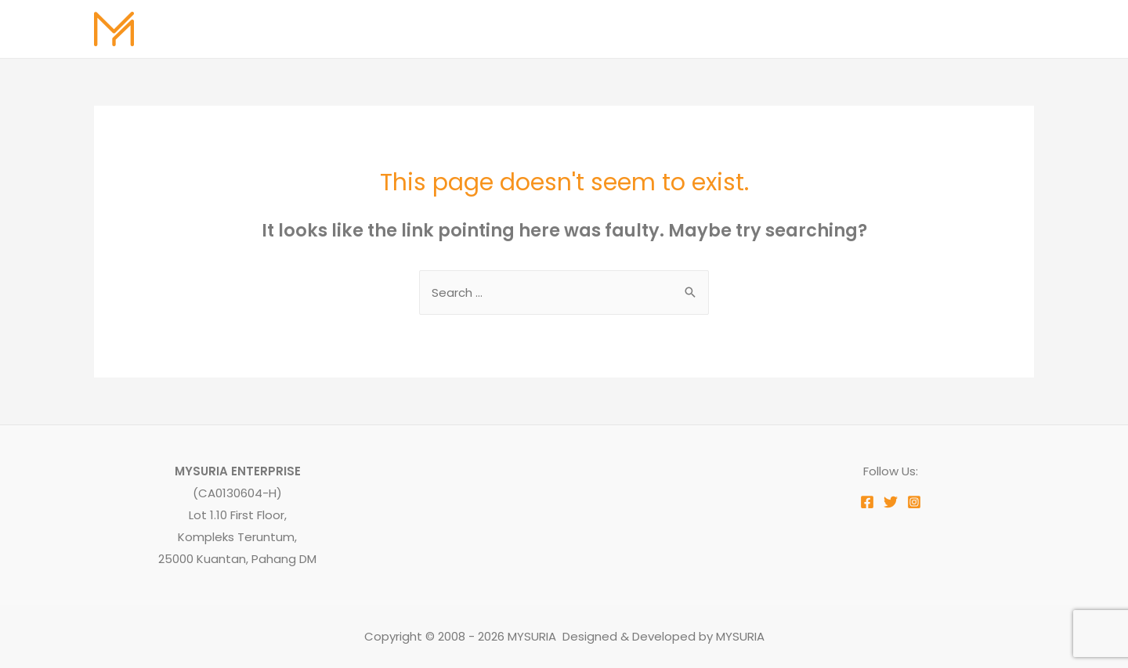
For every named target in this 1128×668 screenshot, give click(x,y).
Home (570, 28)
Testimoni (898, 28)
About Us (639, 28)
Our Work (816, 28)
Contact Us (987, 28)
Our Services (727, 28)
